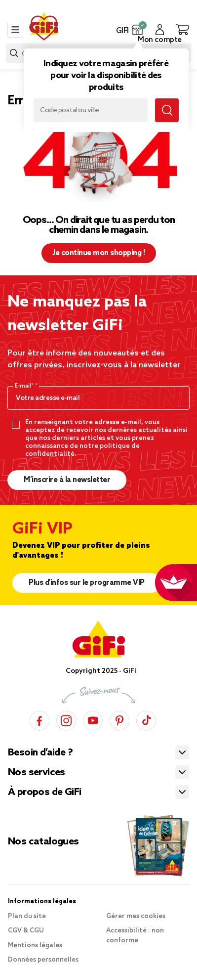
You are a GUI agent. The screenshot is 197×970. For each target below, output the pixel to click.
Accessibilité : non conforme (135, 935)
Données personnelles (43, 960)
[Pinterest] (119, 719)
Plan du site (27, 916)
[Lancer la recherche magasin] (167, 110)
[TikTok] (146, 719)
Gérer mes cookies (135, 916)
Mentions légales (35, 945)
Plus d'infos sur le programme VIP (87, 582)
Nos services (36, 773)
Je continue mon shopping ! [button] (98, 253)
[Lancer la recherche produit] (14, 53)
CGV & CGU (26, 930)
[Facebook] (39, 719)
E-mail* (25, 386)
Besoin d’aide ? (40, 753)
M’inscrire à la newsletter (67, 480)
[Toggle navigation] (15, 30)
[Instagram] (66, 719)
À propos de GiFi (44, 792)
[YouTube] (93, 719)
